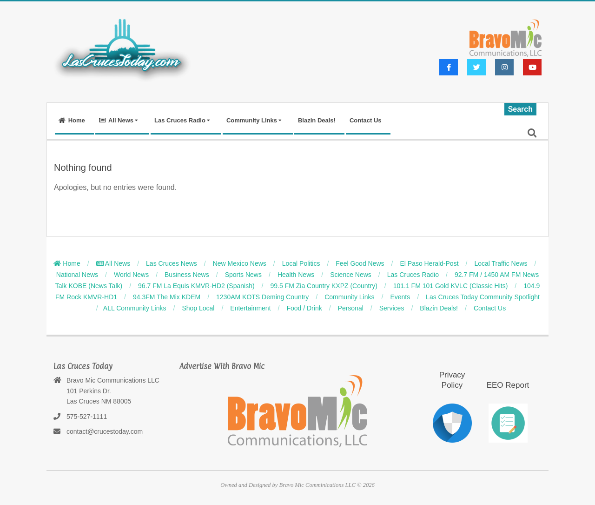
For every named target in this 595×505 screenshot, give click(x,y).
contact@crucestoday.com (104, 431)
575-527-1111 (86, 416)
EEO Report (508, 385)
